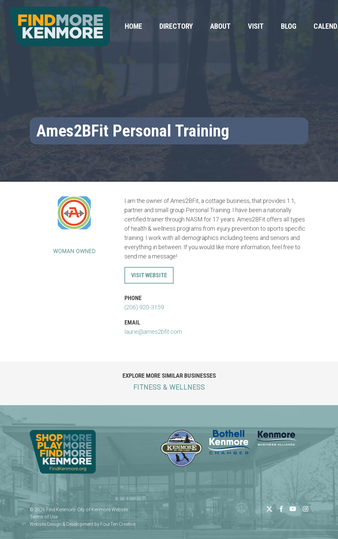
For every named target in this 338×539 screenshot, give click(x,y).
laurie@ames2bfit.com (153, 331)
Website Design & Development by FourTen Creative (82, 524)
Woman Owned (74, 251)
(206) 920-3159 (144, 307)
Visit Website (149, 275)
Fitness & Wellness (169, 387)
